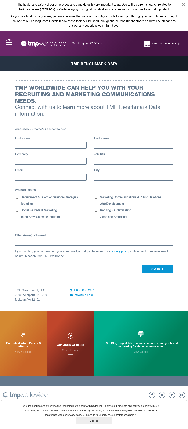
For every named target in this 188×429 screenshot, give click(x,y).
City (96, 170)
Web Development (112, 204)
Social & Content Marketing (39, 210)
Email (19, 170)
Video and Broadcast (113, 217)
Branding (27, 204)
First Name (22, 138)
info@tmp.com (83, 295)
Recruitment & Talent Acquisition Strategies (49, 197)
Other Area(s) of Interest (30, 235)
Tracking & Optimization (115, 210)
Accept (168, 417)
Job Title (99, 154)
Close (183, 4)
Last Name (101, 138)
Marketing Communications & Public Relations (130, 197)
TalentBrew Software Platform (40, 217)
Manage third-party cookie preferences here (98, 421)
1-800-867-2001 (84, 290)
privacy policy (120, 251)
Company (21, 154)
